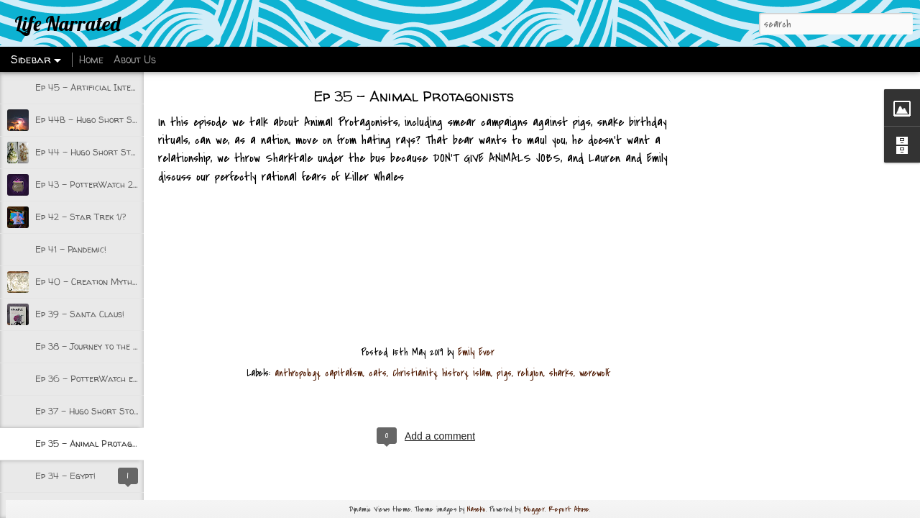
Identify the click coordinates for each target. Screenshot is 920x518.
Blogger (534, 509)
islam (482, 373)
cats (378, 373)
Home (91, 59)
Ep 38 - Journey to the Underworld (109, 346)
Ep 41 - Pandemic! (70, 249)
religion (530, 373)
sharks (561, 373)
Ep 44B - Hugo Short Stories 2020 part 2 (124, 120)
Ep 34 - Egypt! (65, 476)
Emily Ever (476, 352)
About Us (135, 59)
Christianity (414, 373)
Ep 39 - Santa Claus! (79, 314)
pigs (504, 373)
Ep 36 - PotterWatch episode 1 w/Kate (115, 379)
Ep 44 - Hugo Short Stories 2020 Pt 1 (115, 152)
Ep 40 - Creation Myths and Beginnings (118, 282)
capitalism (344, 373)
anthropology (297, 373)
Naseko (476, 509)
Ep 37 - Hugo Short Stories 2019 (104, 411)
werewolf (594, 373)
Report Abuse (568, 509)
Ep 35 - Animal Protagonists (96, 443)
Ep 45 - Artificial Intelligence (99, 87)
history (454, 373)
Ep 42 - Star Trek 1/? (80, 217)
